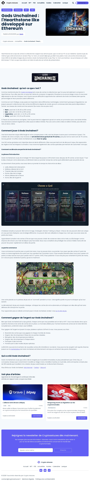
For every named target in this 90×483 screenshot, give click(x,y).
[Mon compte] (82, 3)
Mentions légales (28, 479)
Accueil (24, 3)
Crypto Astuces (8, 41)
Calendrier (57, 3)
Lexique (65, 3)
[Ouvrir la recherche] (73, 3)
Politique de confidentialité (45, 479)
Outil (5, 405)
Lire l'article (37, 416)
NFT (30, 3)
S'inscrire (63, 450)
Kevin (21, 34)
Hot (9, 405)
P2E (34, 3)
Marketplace (7, 10)
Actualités (41, 3)
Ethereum (18, 10)
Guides (48, 3)
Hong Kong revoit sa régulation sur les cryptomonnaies (61, 404)
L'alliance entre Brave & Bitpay (14, 403)
